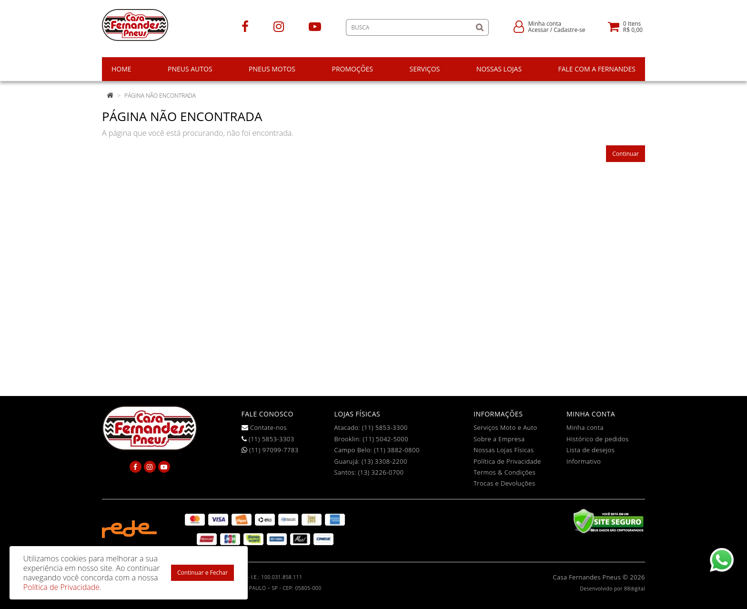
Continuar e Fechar (202, 572)
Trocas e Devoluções (504, 483)
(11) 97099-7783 (270, 450)
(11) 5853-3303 (268, 439)
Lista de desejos (590, 450)
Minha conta (585, 427)
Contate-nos (264, 427)
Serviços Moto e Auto (505, 427)
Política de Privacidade (507, 461)
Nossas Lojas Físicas (504, 450)
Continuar (625, 154)
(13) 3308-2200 (384, 461)
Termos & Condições (504, 472)
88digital (634, 588)
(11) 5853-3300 (385, 427)
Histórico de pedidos (597, 439)
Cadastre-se (569, 30)
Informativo (583, 461)
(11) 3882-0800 (397, 450)
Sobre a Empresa (499, 439)
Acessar (538, 30)
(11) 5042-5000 (385, 439)
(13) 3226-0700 (381, 472)
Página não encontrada (160, 95)
